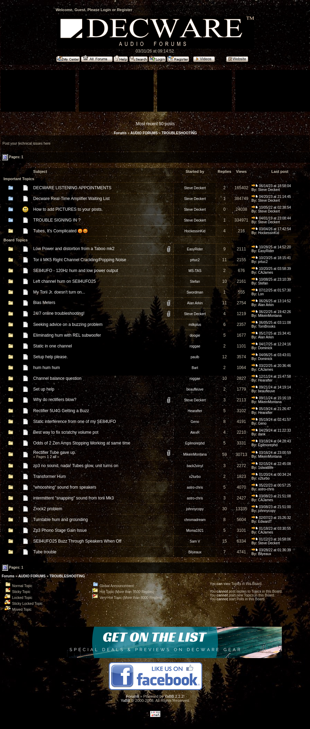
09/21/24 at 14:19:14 (271, 387)
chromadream (195, 520)
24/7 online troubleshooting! (58, 313)
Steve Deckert (195, 188)
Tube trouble (45, 552)
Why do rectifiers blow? (54, 399)
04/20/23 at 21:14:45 (271, 197)
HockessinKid (194, 231)
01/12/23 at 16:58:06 (271, 539)
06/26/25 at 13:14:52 (271, 301)
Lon (261, 294)
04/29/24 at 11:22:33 (271, 430)
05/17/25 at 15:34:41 (271, 333)
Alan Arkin (195, 303)
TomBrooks (266, 326)
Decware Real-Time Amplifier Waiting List (71, 198)
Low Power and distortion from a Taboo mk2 (74, 248)
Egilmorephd (195, 443)
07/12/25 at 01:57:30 (271, 290)
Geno (195, 422)
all (54, 457)
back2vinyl (195, 466)
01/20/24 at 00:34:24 (271, 474)
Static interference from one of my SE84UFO (74, 421)
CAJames (265, 272)
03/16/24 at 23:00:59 (271, 453)
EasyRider (195, 249)
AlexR (194, 432)
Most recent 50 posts (155, 123)
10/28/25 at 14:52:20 (271, 247)
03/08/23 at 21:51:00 (271, 507)
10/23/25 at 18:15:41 (271, 258)
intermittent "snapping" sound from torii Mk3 (73, 498)
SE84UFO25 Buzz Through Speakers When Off (77, 541)
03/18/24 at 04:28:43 (271, 441)
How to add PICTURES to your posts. (68, 209)
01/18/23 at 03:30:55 (271, 528)
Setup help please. (50, 356)
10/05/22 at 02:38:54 (271, 207)
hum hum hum (46, 367)
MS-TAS (194, 271)
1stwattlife (265, 468)
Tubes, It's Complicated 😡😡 (60, 231)
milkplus (195, 325)
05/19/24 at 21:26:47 (271, 409)
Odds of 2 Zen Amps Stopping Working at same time (81, 443)
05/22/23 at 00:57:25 (271, 485)
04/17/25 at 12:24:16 (271, 344)
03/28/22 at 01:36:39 (271, 550)
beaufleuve (194, 389)
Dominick (265, 348)
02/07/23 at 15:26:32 (271, 518)
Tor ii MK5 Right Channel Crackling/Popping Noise (79, 259)
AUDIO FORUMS (143, 133)
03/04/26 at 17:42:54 (271, 229)
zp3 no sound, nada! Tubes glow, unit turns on (76, 465)
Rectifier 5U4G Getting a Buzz (61, 410)
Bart (195, 368)
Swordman (195, 292)
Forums (120, 133)
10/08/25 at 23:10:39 (271, 279)
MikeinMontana (270, 316)
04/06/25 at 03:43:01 (271, 355)
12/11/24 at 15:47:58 (271, 376)
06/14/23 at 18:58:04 (271, 186)
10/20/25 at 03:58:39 (271, 269)
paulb (195, 357)
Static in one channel (52, 346)
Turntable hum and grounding (60, 519)
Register (124, 10)
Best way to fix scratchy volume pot (65, 432)
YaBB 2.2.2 (173, 696)
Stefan (195, 281)
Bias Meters (44, 302)
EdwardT (265, 521)
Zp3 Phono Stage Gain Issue (60, 530)
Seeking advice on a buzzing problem (68, 324)
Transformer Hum (49, 476)
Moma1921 (195, 530)
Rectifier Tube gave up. (54, 452)
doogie (195, 335)
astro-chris (195, 487)
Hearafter (265, 380)
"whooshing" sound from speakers (64, 487)
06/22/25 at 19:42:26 (271, 312)
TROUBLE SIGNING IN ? (57, 220)
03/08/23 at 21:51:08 (271, 496)
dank (262, 434)
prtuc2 (195, 260)
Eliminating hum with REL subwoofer (67, 335)
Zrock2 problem (47, 508)
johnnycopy (195, 509)
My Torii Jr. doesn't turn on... (59, 292)
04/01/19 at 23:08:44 (271, 218)
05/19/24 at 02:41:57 (271, 420)
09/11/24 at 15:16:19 (271, 398)
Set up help (44, 389)
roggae (194, 346)
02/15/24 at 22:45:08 (271, 464)
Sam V (195, 541)
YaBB (125, 700)
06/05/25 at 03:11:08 (271, 323)
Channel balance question (57, 378)
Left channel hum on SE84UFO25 (64, 281)
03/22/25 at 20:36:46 (271, 366)
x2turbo (195, 477)
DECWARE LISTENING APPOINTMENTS (72, 187)
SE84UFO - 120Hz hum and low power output (75, 270)
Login (105, 10)
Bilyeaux (195, 552)
